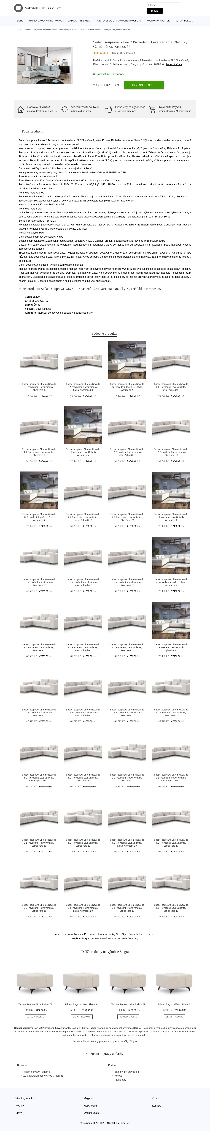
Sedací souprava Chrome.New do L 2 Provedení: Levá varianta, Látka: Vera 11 (83, 777)
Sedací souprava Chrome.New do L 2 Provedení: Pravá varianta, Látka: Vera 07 (127, 712)
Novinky (20, 1105)
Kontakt (156, 1105)
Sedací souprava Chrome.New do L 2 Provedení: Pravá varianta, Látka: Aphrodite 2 (127, 452)
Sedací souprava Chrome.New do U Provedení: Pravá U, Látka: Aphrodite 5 (39, 517)
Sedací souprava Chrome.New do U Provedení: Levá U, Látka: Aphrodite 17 (171, 647)
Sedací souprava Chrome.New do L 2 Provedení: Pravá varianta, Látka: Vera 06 (127, 582)
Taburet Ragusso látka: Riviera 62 (35, 1004)
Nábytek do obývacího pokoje (44, 21)
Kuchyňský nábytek (158, 21)
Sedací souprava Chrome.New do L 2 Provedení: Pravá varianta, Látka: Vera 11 (39, 843)
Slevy (19, 1113)
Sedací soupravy (130, 938)
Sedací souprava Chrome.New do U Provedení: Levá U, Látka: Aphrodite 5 (83, 452)
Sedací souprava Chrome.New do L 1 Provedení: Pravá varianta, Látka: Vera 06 (39, 712)
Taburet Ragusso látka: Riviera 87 (128, 1004)
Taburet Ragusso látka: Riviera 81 (82, 1004)
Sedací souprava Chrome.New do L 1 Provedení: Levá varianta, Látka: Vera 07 (171, 712)
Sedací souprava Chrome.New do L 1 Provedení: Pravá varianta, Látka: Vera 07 (127, 777)
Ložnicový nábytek (79, 21)
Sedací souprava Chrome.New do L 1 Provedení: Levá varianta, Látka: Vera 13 (171, 908)
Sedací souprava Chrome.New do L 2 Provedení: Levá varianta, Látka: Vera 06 (127, 517)
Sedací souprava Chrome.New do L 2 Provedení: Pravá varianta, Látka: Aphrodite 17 (171, 777)
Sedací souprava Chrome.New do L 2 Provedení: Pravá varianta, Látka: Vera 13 (127, 908)
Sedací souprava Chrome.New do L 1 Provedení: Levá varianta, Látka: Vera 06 (39, 647)
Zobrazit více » (174, 64)
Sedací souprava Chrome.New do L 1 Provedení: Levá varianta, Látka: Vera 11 (83, 843)
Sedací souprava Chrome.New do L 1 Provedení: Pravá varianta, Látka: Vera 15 (39, 387)
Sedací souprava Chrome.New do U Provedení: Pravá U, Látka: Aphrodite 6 (171, 582)
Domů (20, 21)
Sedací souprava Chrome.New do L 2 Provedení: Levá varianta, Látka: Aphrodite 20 (127, 843)
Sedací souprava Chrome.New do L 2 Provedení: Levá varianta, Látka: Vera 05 (39, 452)
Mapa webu (90, 1105)
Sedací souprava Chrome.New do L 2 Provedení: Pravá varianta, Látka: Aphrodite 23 (83, 387)
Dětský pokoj (183, 21)
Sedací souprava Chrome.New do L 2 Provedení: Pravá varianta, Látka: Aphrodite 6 (83, 712)
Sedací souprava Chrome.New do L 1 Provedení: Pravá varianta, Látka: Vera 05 (39, 582)
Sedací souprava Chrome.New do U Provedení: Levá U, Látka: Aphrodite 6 (171, 517)
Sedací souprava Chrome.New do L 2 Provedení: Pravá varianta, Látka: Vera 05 (171, 452)
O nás (155, 1098)
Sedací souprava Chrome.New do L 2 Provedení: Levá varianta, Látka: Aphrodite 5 (83, 517)
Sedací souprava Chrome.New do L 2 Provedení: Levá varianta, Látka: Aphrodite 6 (83, 647)
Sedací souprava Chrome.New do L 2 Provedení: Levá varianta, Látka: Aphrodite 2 (171, 387)
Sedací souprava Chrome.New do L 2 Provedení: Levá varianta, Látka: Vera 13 (171, 843)
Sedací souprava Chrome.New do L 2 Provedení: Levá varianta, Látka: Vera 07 (127, 647)
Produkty (27, 30)
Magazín (88, 1098)
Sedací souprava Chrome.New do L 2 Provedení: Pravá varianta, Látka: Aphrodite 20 (83, 908)
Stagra (134, 64)
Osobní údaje (91, 1113)
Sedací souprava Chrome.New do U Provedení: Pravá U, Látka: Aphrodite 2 (127, 387)
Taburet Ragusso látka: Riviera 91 (175, 1004)
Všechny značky (25, 1098)
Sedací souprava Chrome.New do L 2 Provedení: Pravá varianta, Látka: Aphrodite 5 (83, 582)
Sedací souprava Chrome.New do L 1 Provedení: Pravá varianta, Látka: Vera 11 (39, 908)
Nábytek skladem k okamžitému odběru (118, 21)
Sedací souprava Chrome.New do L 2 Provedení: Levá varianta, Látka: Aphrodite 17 (39, 777)
